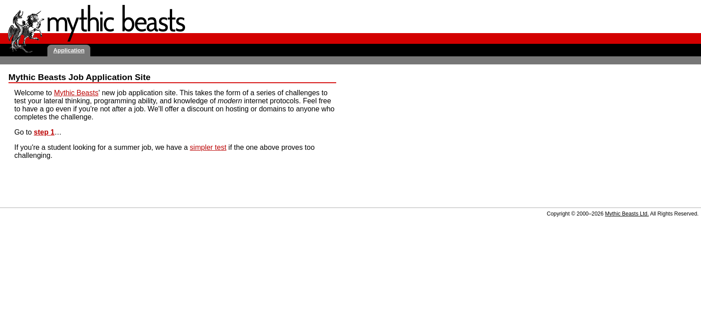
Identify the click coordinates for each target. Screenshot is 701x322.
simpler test (208, 147)
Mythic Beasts (76, 93)
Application (68, 50)
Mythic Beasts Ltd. (627, 214)
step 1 (44, 132)
